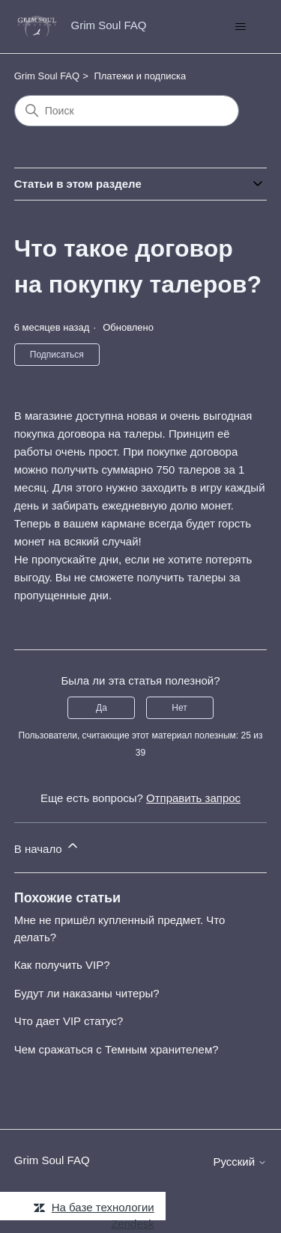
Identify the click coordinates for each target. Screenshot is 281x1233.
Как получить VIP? (62, 964)
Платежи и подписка (140, 76)
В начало (47, 846)
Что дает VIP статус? (69, 1021)
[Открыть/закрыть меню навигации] (240, 27)
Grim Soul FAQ (46, 76)
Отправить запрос (193, 798)
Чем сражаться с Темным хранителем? (116, 1049)
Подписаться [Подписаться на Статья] (57, 354)
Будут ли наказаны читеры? (87, 993)
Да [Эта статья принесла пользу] (101, 708)
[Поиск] (126, 111)
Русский (240, 1161)
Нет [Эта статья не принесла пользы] (179, 708)
